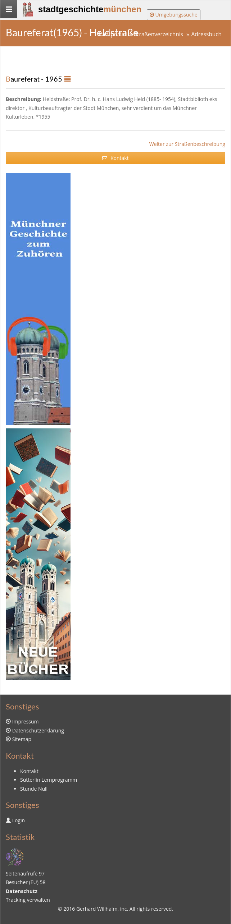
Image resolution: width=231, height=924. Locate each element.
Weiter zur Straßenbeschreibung (187, 144)
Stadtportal (111, 34)
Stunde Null (33, 788)
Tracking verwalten (28, 899)
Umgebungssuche (174, 14)
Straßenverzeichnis (158, 34)
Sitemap (21, 739)
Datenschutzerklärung (38, 730)
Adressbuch (206, 34)
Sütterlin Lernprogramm (48, 779)
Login (18, 820)
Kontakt (115, 158)
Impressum (25, 721)
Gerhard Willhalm (96, 908)
